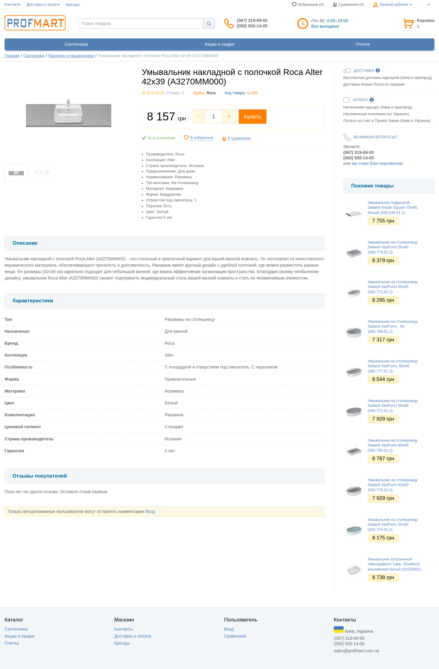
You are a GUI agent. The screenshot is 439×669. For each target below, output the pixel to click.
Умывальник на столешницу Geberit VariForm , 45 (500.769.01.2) (393, 326)
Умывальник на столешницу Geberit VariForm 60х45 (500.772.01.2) (393, 287)
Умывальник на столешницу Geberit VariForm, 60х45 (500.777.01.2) (393, 366)
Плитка (12, 643)
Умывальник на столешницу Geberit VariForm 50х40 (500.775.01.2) (393, 485)
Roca (211, 93)
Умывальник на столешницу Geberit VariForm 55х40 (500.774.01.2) (393, 525)
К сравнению (239, 138)
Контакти (12, 4)
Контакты (123, 629)
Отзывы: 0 (175, 93)
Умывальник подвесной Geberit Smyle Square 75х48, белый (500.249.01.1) (393, 208)
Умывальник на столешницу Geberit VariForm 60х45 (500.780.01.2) (393, 445)
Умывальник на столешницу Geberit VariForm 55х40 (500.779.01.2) (393, 247)
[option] (388, 172)
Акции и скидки (19, 636)
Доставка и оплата (43, 4)
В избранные (201, 138)
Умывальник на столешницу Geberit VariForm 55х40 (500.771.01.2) (393, 406)
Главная (12, 56)
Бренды (73, 4)
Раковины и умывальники (71, 56)
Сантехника (34, 56)
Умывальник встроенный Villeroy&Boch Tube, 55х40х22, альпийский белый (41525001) (394, 564)
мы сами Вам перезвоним (377, 163)
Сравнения (235, 636)
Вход (150, 511)
